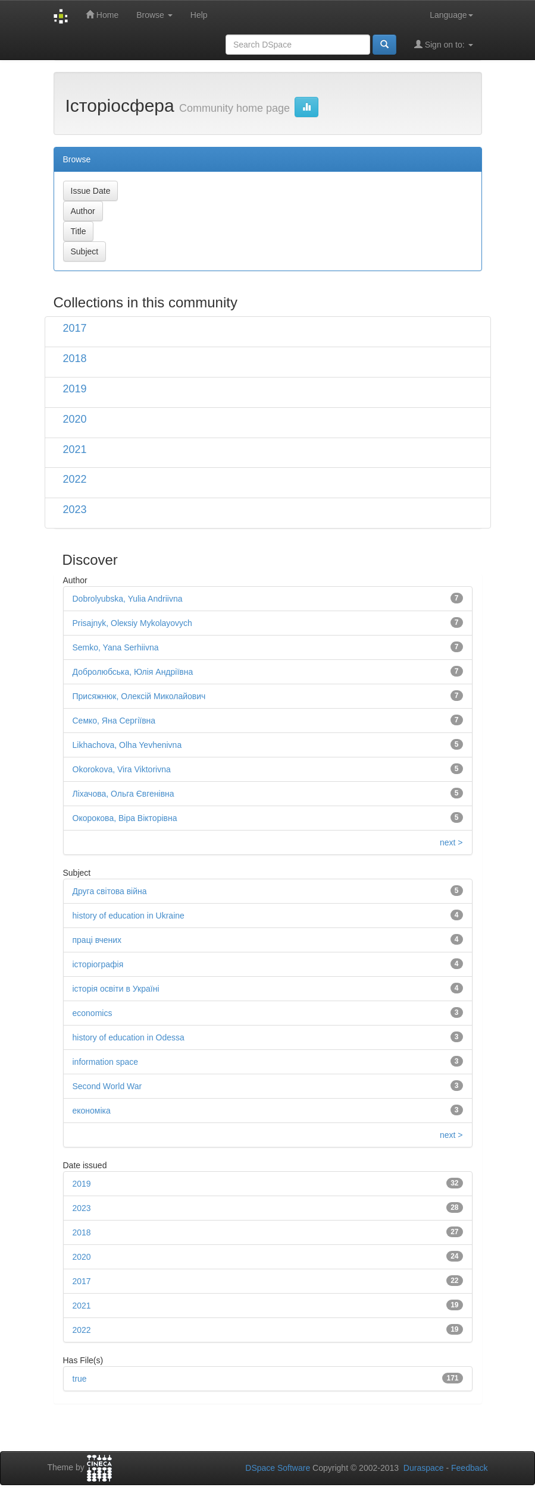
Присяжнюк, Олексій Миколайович (139, 696)
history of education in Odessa (128, 1037)
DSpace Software (277, 1468)
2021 (75, 449)
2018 (75, 358)
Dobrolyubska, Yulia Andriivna (128, 598)
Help (199, 15)
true (80, 1378)
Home (102, 15)
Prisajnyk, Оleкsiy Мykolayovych (132, 623)
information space (106, 1062)
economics (92, 1013)
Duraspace (423, 1468)
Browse (154, 15)
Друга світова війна (110, 891)
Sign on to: (443, 44)
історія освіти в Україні (116, 988)
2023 (75, 509)
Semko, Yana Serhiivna (116, 647)
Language (451, 15)
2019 (75, 389)
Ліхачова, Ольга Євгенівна (123, 793)
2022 (75, 479)
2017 (75, 328)
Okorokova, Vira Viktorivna (122, 769)
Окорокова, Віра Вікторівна (125, 818)
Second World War (107, 1086)
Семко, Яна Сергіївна (114, 720)
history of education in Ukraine (128, 915)
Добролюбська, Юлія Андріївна (133, 672)
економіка (92, 1110)
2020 (75, 419)
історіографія (98, 964)
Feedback (469, 1468)
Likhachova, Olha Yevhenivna (127, 745)
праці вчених (97, 940)
